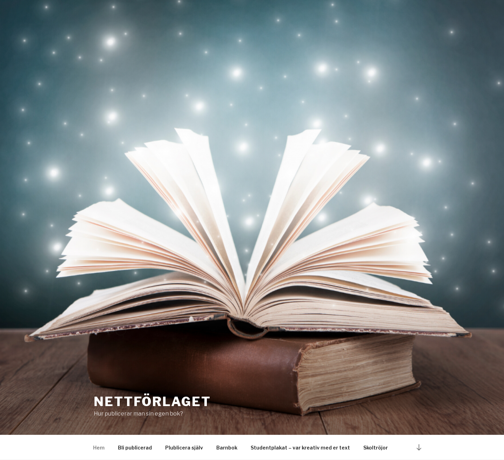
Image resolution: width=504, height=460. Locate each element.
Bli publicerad (135, 448)
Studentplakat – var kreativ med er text (300, 448)
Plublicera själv (184, 448)
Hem (99, 448)
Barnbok (226, 448)
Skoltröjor (375, 448)
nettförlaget (152, 401)
